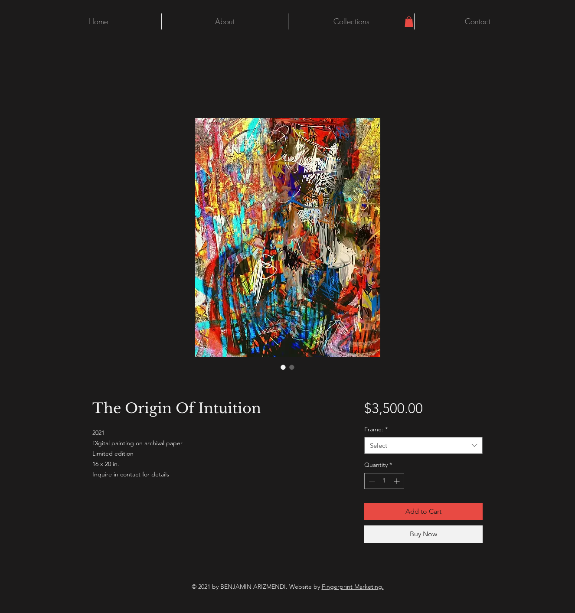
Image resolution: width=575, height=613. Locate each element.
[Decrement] (371, 481)
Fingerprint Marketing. (353, 586)
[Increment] (397, 481)
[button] (409, 21)
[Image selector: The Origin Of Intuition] (283, 367)
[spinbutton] (384, 481)
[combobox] (423, 445)
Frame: (376, 429)
